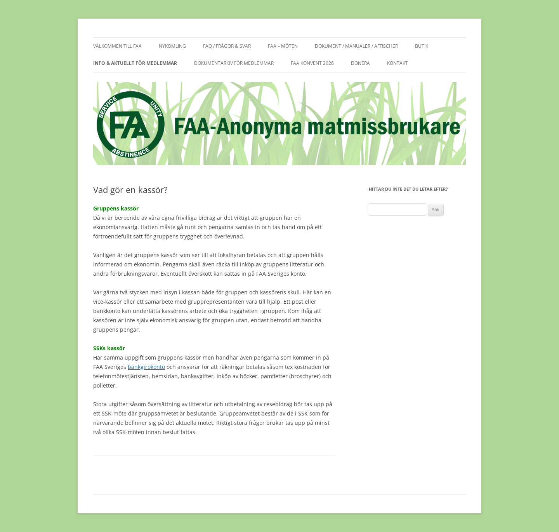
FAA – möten (283, 46)
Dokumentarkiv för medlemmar (234, 63)
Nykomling (172, 46)
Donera (360, 63)
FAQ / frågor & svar (227, 46)
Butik (421, 46)
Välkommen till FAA (117, 46)
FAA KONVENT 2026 (312, 63)
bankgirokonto (146, 366)
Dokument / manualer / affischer (356, 46)
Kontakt (397, 63)
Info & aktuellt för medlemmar (135, 63)
